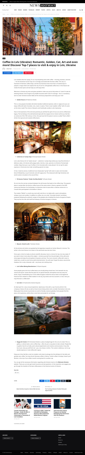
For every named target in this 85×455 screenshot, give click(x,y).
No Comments (25, 68)
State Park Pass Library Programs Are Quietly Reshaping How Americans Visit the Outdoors (61, 413)
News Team (9, 68)
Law (4, 58)
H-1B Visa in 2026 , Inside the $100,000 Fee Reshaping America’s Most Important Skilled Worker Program (42, 413)
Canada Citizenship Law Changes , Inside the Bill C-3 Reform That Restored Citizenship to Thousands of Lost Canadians (22, 414)
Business (25, 10)
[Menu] (82, 10)
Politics (43, 10)
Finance (20, 10)
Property (38, 10)
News (15, 10)
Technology (31, 10)
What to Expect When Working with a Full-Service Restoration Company (24, 1)
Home (59, 437)
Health (53, 10)
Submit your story (71, 10)
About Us (59, 10)
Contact (64, 10)
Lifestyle (48, 10)
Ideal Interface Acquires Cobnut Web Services (28, 389)
